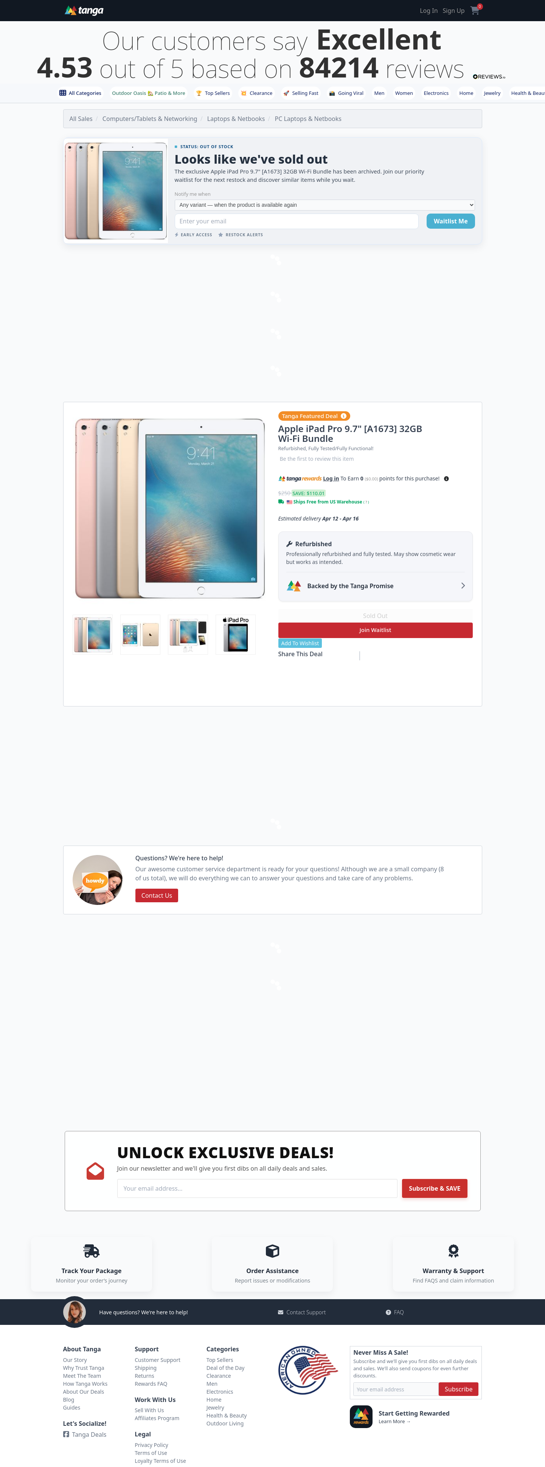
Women (404, 93)
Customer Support (157, 1359)
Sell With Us (149, 1410)
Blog (69, 1399)
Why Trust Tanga (83, 1367)
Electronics (436, 93)
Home (467, 93)
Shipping (146, 1367)
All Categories (80, 93)
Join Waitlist (375, 630)
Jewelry (492, 93)
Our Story (75, 1359)
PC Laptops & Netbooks (308, 119)
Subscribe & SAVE (434, 1188)
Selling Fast (300, 93)
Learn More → (395, 1421)
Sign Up (453, 10)
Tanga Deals (85, 1434)
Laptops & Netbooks (236, 119)
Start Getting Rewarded (414, 1413)
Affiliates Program (157, 1418)
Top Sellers (213, 93)
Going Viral (346, 93)
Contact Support (302, 1312)
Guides (72, 1407)
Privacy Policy (151, 1444)
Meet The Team (82, 1375)
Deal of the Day (226, 1367)
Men (379, 93)
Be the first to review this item (317, 458)
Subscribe (458, 1389)
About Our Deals (83, 1391)
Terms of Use (151, 1452)
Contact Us (156, 895)
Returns (144, 1375)
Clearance (256, 93)
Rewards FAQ (151, 1383)
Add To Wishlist (300, 643)
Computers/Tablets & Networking (149, 119)
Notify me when (193, 194)
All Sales (81, 119)
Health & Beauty (227, 1415)
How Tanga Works (85, 1383)
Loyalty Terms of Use (160, 1460)
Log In (429, 10)
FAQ (395, 1312)
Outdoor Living (225, 1423)
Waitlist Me (451, 221)
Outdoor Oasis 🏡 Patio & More (148, 93)
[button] (446, 478)
